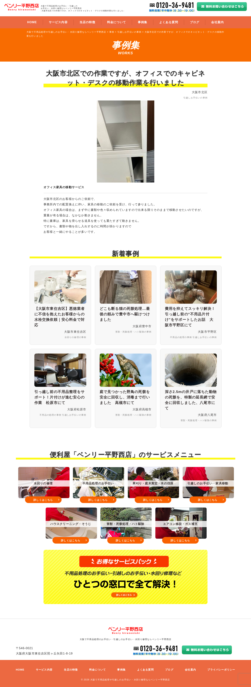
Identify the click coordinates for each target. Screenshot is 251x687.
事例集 (142, 22)
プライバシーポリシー (221, 669)
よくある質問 (168, 22)
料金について (116, 22)
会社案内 (217, 22)
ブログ (194, 22)
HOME (32, 22)
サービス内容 (58, 22)
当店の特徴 (87, 22)
